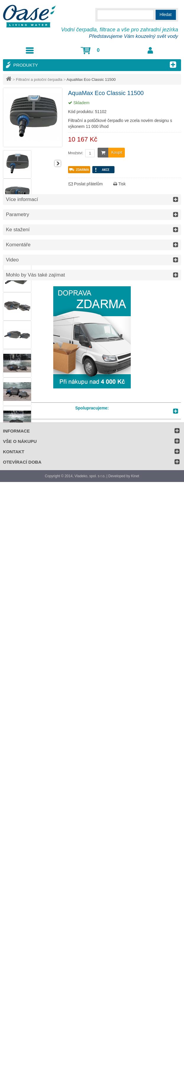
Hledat (166, 14)
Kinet (135, 476)
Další (57, 163)
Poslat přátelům (86, 183)
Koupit (110, 153)
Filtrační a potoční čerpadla (39, 79)
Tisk (119, 183)
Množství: (75, 153)
